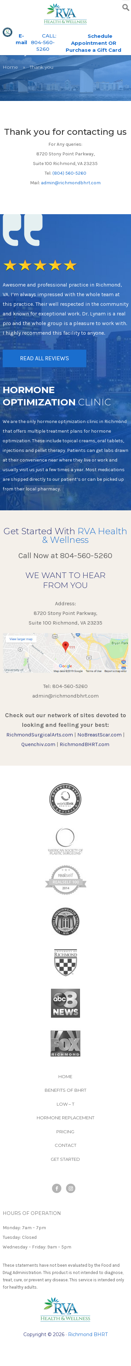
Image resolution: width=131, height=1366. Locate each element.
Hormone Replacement (65, 1117)
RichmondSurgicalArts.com (39, 734)
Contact (65, 1145)
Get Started (65, 1159)
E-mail (21, 39)
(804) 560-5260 (69, 173)
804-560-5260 (86, 555)
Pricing (65, 1131)
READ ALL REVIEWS (44, 358)
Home (10, 67)
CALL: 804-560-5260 (43, 42)
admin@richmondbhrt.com (71, 183)
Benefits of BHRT (65, 1090)
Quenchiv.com (38, 744)
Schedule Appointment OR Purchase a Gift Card (93, 43)
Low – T (65, 1104)
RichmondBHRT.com (84, 744)
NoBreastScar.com (99, 734)
